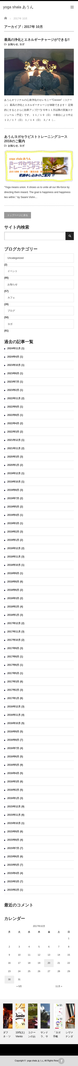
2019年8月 (13, 490)
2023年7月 (13, 381)
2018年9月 (13, 573)
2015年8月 (13, 839)
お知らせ (13, 44)
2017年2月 (13, 689)
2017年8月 (13, 656)
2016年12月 (14, 706)
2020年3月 (13, 456)
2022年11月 (14, 398)
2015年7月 (13, 848)
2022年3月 (13, 431)
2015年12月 (14, 806)
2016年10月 (14, 723)
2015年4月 (13, 873)
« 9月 (19, 986)
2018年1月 (13, 614)
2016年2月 (13, 789)
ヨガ (21, 44)
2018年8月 (13, 581)
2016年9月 (13, 731)
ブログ (11, 310)
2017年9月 (13, 648)
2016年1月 (13, 798)
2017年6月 (13, 664)
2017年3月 (13, 681)
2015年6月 (13, 856)
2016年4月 (13, 773)
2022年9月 (13, 406)
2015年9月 (13, 831)
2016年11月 (14, 714)
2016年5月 (13, 764)
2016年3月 (13, 781)
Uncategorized (15, 258)
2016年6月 (13, 756)
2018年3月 (13, 598)
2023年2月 (13, 390)
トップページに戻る (17, 215)
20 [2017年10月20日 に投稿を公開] (49, 963)
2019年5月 (13, 506)
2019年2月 (13, 531)
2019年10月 (14, 481)
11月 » (58, 986)
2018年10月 (14, 565)
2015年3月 (13, 881)
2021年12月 (14, 440)
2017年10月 (14, 639)
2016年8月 (13, 739)
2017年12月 (14, 623)
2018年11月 (14, 556)
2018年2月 (13, 606)
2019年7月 (13, 498)
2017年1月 (13, 698)
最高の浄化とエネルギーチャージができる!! (37, 39)
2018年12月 (14, 548)
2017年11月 (14, 631)
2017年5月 (13, 673)
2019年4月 (13, 515)
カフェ (11, 297)
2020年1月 (13, 465)
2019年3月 (13, 523)
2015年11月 (14, 814)
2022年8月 (13, 415)
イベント (12, 271)
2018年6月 (13, 589)
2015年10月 (14, 823)
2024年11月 (14, 348)
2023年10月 (14, 365)
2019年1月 (13, 540)
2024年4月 (13, 356)
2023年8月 (13, 373)
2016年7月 (13, 748)
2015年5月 (13, 864)
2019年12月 (14, 473)
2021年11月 (14, 448)
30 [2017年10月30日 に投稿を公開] (9, 979)
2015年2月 (13, 889)
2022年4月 (13, 423)
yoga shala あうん (35, 1061)
